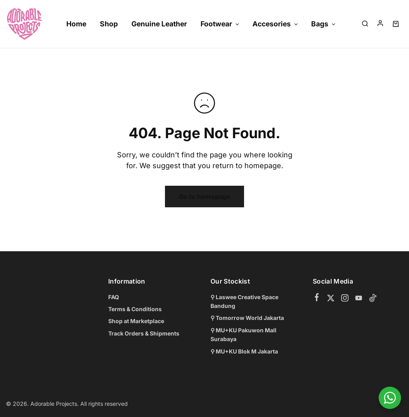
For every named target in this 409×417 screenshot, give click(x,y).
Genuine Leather (159, 24)
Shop (109, 24)
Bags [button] (323, 24)
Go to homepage (204, 197)
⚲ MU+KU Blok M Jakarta (244, 351)
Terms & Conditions (135, 309)
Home (76, 24)
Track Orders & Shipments (143, 333)
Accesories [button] (275, 24)
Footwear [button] (220, 24)
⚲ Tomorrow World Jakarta (247, 317)
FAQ (113, 297)
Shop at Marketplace (136, 321)
